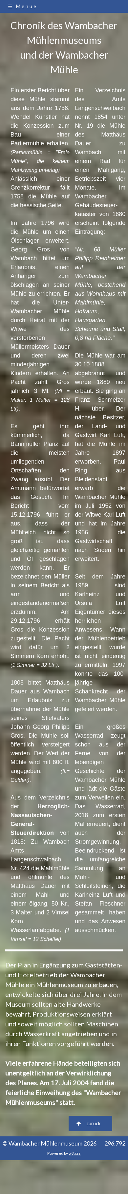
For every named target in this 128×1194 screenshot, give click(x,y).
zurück (90, 1123)
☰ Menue (22, 6)
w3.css (75, 1153)
